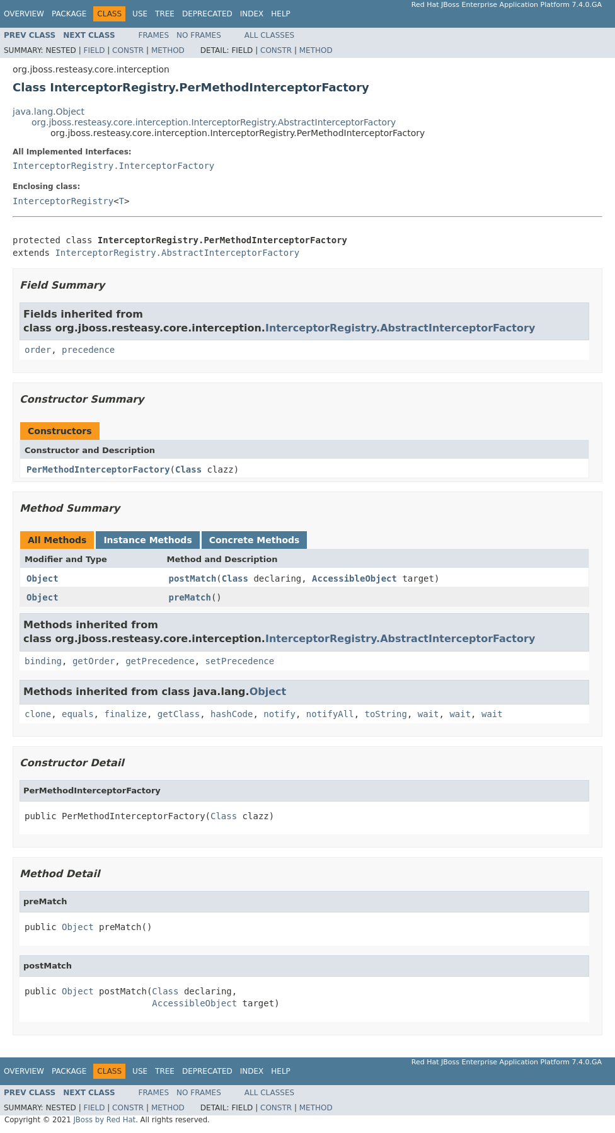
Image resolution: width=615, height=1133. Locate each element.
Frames (154, 35)
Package (69, 13)
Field (94, 50)
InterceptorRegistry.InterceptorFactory (113, 166)
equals (78, 714)
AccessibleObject (354, 578)
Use (139, 13)
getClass (179, 714)
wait (428, 714)
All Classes (269, 35)
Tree (165, 13)
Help (280, 13)
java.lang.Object (48, 111)
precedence (88, 350)
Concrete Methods (254, 540)
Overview (24, 13)
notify (279, 714)
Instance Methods (147, 540)
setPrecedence (240, 661)
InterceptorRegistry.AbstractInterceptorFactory (177, 253)
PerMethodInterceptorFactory (98, 469)
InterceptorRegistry (63, 201)
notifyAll (330, 714)
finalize (125, 714)
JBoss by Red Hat (104, 1119)
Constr (128, 50)
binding (43, 661)
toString (386, 714)
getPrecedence (160, 661)
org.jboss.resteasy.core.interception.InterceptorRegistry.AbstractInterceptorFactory (214, 122)
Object (42, 578)
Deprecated (207, 13)
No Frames (198, 35)
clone (38, 714)
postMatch (193, 578)
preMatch (190, 597)
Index (252, 13)
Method (168, 50)
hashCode (231, 714)
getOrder (93, 661)
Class (188, 469)
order (38, 350)
